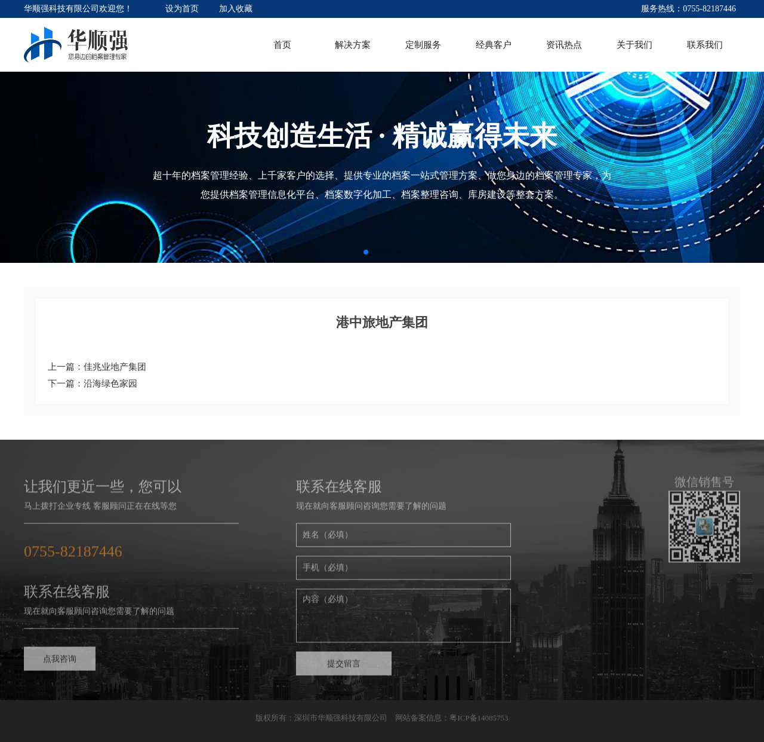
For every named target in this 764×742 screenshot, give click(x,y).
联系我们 (705, 45)
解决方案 (353, 45)
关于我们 (634, 45)
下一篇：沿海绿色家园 (92, 383)
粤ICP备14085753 (478, 717)
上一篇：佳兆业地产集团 (97, 367)
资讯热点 (564, 45)
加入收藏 (235, 8)
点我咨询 (59, 663)
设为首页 (182, 8)
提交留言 (344, 668)
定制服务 (423, 45)
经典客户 (494, 45)
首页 (282, 45)
